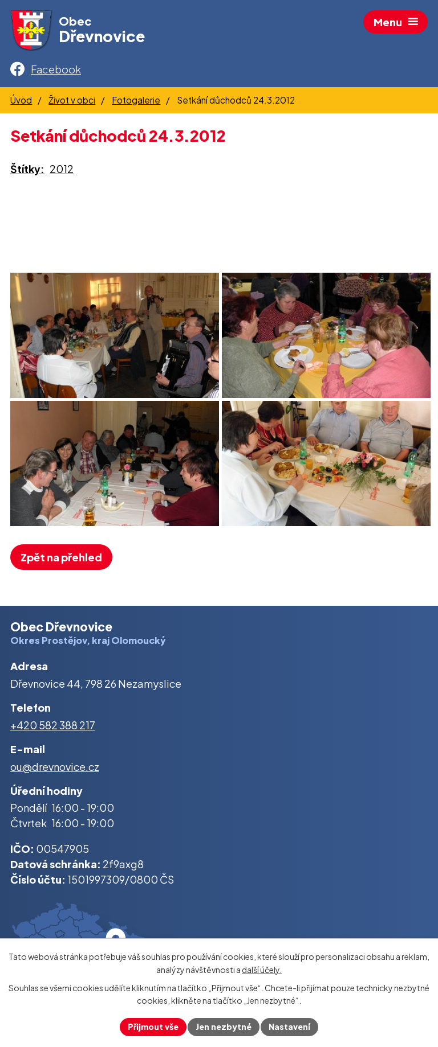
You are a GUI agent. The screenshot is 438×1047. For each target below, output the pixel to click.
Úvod (21, 100)
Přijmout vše (153, 1026)
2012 (62, 168)
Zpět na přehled (61, 557)
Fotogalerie (136, 100)
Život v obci (71, 100)
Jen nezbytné (224, 1026)
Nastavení (289, 1026)
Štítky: (27, 168)
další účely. (262, 969)
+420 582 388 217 (52, 725)
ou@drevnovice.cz (54, 766)
